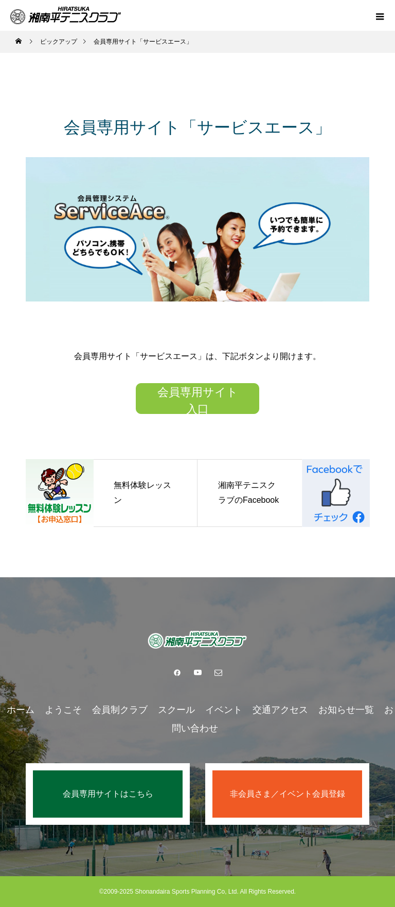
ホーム (20, 710)
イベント (223, 710)
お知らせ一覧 (346, 710)
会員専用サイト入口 (197, 400)
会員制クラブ (120, 710)
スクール (176, 710)
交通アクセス (280, 710)
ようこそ (63, 710)
